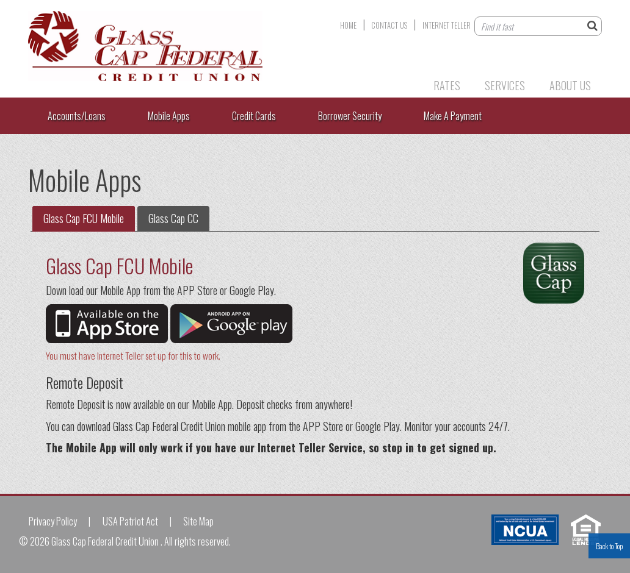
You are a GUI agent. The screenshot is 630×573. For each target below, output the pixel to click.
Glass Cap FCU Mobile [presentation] (83, 218)
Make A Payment (453, 116)
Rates (446, 85)
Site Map (198, 521)
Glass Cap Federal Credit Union (180, 46)
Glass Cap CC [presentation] (173, 218)
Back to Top (609, 546)
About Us (570, 85)
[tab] (83, 219)
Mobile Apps (169, 116)
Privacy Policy (53, 521)
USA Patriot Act (130, 521)
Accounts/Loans (77, 116)
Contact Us (389, 25)
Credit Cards (254, 116)
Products (386, 85)
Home (348, 25)
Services (505, 85)
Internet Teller (446, 25)
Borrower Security (350, 116)
